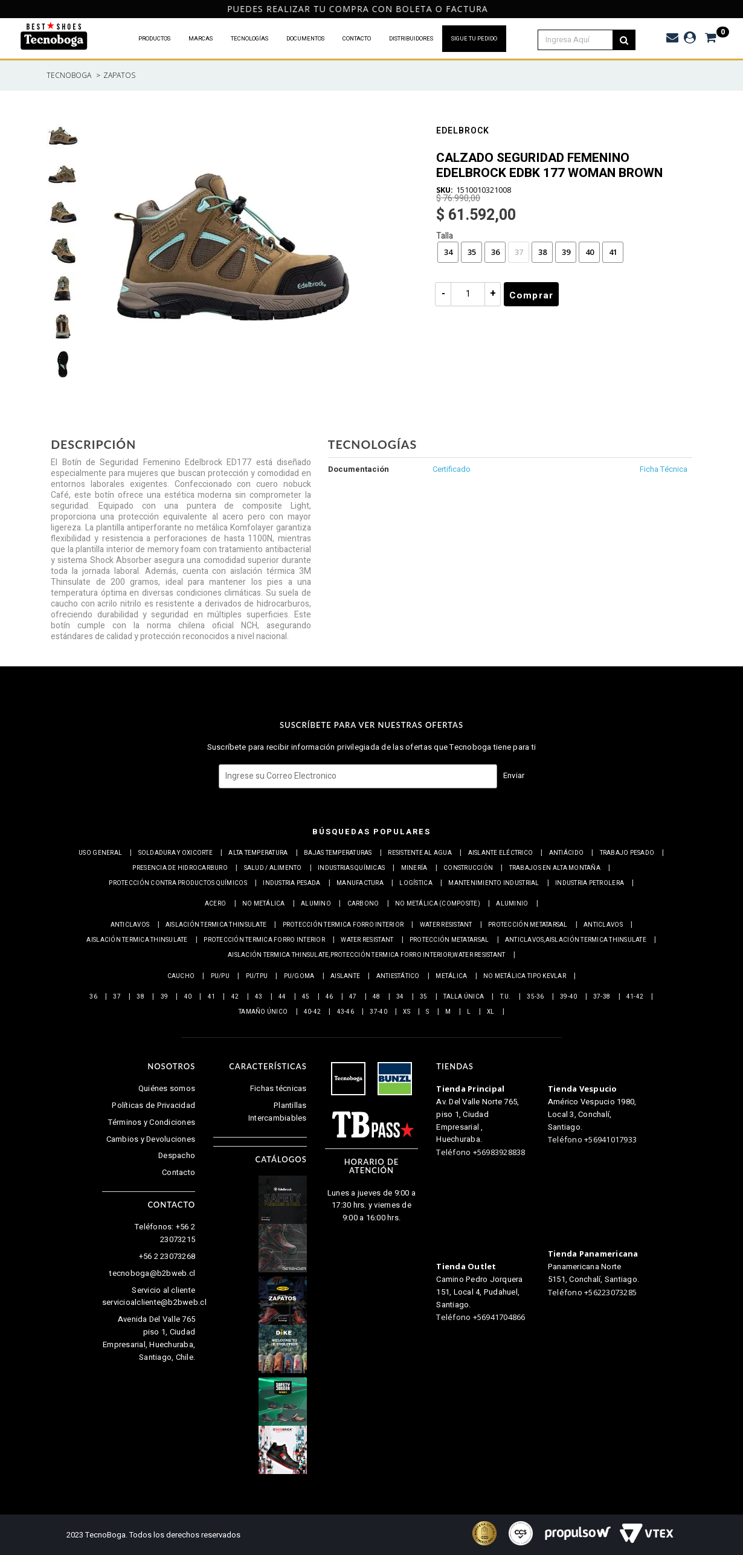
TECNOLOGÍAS (249, 38)
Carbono (363, 904)
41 (613, 251)
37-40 (378, 1012)
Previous (7, 9)
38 (542, 251)
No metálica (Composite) (437, 904)
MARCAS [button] (200, 38)
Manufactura (360, 883)
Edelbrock (462, 132)
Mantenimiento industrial (493, 883)
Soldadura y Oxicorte (175, 853)
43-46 (345, 1012)
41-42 (634, 997)
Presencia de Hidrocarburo (180, 868)
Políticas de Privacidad (153, 1105)
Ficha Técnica (663, 469)
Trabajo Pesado (627, 853)
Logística (415, 883)
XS (406, 1012)
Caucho (181, 976)
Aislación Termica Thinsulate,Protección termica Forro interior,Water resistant (366, 955)
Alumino (316, 904)
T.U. (505, 997)
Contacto (178, 1172)
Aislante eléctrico (500, 853)
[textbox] (582, 40)
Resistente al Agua (420, 853)
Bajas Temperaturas (338, 853)
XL (491, 1012)
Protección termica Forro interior (343, 925)
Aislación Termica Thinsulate (216, 925)
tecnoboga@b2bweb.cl (152, 1273)
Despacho (176, 1155)
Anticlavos (130, 925)
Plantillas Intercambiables (277, 1111)
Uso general (100, 853)
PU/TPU (257, 976)
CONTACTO (357, 38)
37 (519, 251)
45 (306, 997)
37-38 (601, 997)
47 (353, 997)
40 (589, 251)
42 (235, 997)
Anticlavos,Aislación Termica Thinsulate (575, 940)
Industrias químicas (351, 868)
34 (448, 251)
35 (472, 251)
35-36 (535, 997)
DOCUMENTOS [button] (305, 38)
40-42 (312, 1012)
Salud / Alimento (273, 868)
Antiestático (398, 976)
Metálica (451, 976)
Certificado (452, 469)
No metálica (263, 904)
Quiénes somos (166, 1088)
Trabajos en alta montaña (554, 868)
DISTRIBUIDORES (411, 38)
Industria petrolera (589, 883)
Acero (215, 904)
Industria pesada (291, 883)
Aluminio (512, 904)
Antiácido (566, 853)
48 (377, 997)
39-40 (568, 997)
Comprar (531, 295)
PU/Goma (299, 976)
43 (259, 997)
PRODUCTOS (154, 38)
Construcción (468, 868)
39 (566, 251)
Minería (414, 868)
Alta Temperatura (258, 853)
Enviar (514, 775)
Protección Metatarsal (527, 925)
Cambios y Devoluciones (151, 1139)
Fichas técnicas (278, 1088)
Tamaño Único (263, 1012)
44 (282, 997)
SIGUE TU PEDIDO (474, 38)
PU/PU (220, 976)
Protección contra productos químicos (177, 883)
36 (495, 251)
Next (732, 9)
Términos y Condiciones (152, 1122)
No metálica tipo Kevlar (524, 976)
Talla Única (463, 997)
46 (329, 997)
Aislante (345, 976)
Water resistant (446, 925)
